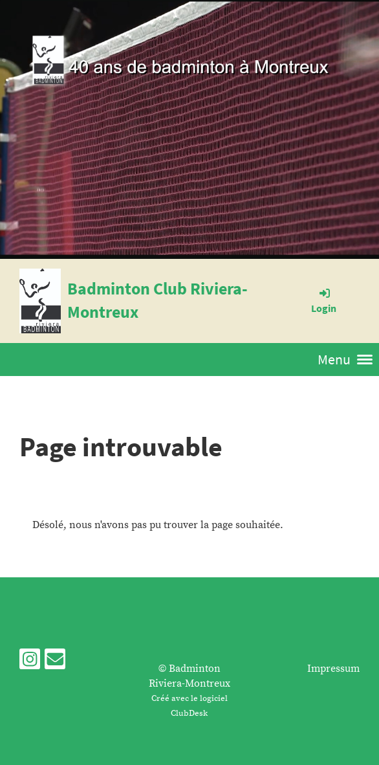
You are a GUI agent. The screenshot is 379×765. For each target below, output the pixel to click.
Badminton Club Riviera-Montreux (157, 300)
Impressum (333, 668)
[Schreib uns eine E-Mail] (55, 663)
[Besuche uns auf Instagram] (29, 663)
